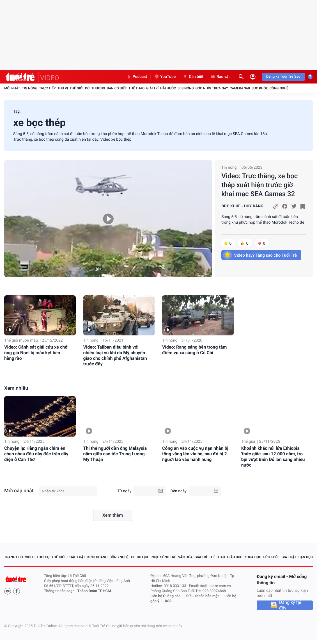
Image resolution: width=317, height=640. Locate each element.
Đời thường (95, 88)
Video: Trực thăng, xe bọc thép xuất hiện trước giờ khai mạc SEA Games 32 (259, 185)
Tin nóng (30, 88)
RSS (168, 601)
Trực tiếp (47, 88)
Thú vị (62, 88)
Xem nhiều (16, 388)
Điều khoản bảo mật (202, 596)
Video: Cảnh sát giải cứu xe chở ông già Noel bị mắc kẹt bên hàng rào (35, 352)
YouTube (165, 77)
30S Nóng (186, 88)
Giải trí (152, 88)
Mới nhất (12, 88)
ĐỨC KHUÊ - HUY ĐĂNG (242, 206)
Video (30, 557)
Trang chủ (13, 557)
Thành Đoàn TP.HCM (94, 591)
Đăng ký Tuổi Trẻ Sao (283, 77)
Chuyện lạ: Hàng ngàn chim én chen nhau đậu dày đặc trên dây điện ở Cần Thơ (36, 454)
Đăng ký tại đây (290, 605)
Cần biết (193, 77)
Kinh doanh (97, 557)
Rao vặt (220, 77)
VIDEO (49, 78)
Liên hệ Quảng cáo (165, 596)
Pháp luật (76, 557)
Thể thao (136, 88)
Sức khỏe (260, 88)
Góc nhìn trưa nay (212, 88)
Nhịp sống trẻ (163, 557)
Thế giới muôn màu (21, 340)
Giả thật (289, 557)
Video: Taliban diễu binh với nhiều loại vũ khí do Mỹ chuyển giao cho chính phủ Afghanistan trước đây (115, 355)
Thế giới (76, 88)
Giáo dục (234, 557)
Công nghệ (278, 88)
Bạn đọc (305, 557)
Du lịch (143, 557)
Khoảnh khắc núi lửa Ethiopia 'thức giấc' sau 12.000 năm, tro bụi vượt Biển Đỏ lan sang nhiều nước (273, 457)
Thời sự (42, 557)
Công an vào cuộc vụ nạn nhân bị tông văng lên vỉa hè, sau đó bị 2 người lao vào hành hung (195, 454)
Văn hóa (185, 557)
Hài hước (168, 88)
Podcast (137, 77)
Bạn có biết (117, 88)
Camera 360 (240, 88)
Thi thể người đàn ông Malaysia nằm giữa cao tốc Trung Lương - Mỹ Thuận (115, 454)
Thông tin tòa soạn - (60, 591)
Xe (133, 557)
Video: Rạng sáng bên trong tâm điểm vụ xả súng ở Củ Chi (194, 349)
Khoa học (252, 557)
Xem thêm (112, 515)
